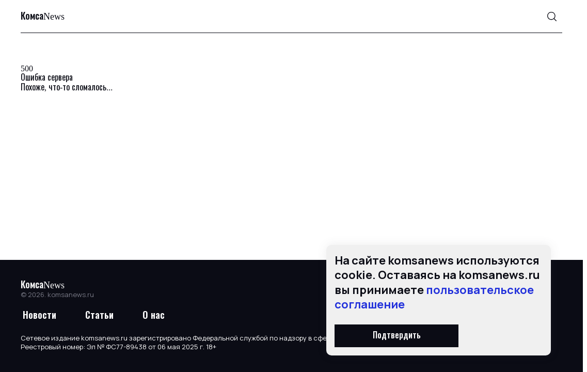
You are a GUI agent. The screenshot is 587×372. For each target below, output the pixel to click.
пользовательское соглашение (434, 297)
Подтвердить (397, 335)
